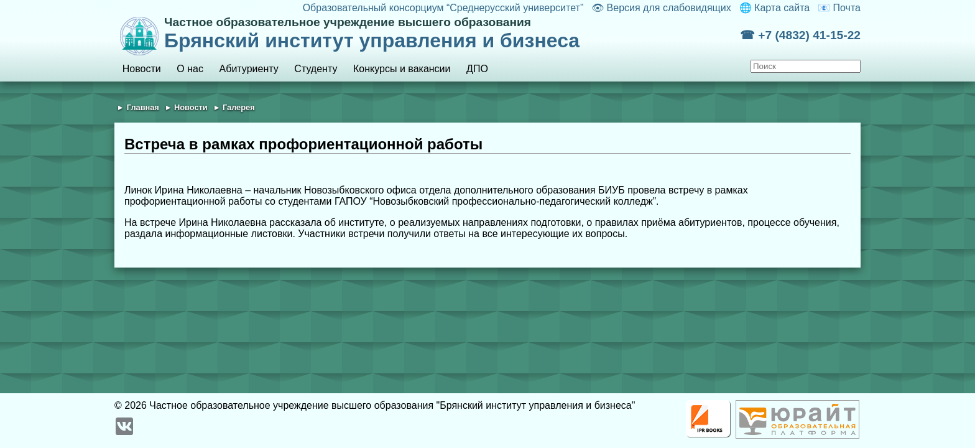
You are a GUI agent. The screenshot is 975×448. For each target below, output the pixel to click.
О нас (190, 68)
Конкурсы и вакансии (401, 68)
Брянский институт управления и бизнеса (452, 34)
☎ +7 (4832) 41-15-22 (800, 35)
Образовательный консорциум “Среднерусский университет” (443, 7)
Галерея (239, 107)
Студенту (315, 68)
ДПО (477, 68)
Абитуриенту (249, 68)
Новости (141, 68)
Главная (143, 107)
